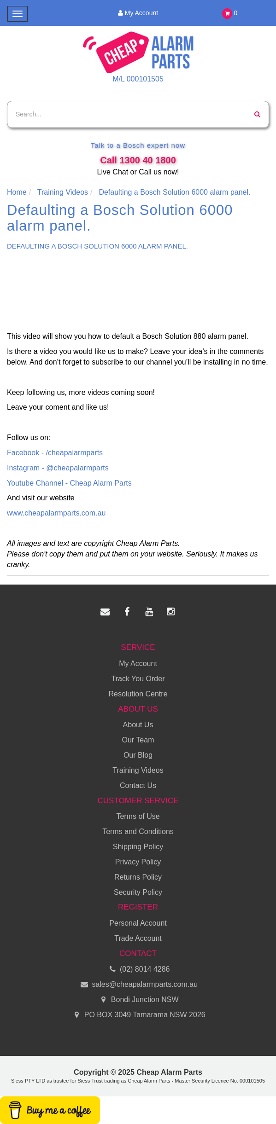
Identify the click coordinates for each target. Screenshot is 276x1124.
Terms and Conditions (138, 831)
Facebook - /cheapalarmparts (55, 453)
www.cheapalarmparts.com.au (56, 513)
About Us (138, 725)
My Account (138, 13)
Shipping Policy (138, 847)
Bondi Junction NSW (137, 1000)
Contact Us (138, 785)
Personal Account (138, 923)
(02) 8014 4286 (138, 969)
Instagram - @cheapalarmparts (58, 468)
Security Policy (138, 892)
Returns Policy (138, 877)
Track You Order (138, 679)
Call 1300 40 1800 (138, 160)
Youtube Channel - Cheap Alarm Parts (69, 483)
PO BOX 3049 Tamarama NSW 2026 (137, 1015)
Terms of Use (137, 816)
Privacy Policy (138, 862)
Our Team (138, 740)
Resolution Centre (137, 694)
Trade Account (138, 938)
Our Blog (138, 755)
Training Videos (137, 770)
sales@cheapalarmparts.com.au (138, 984)
